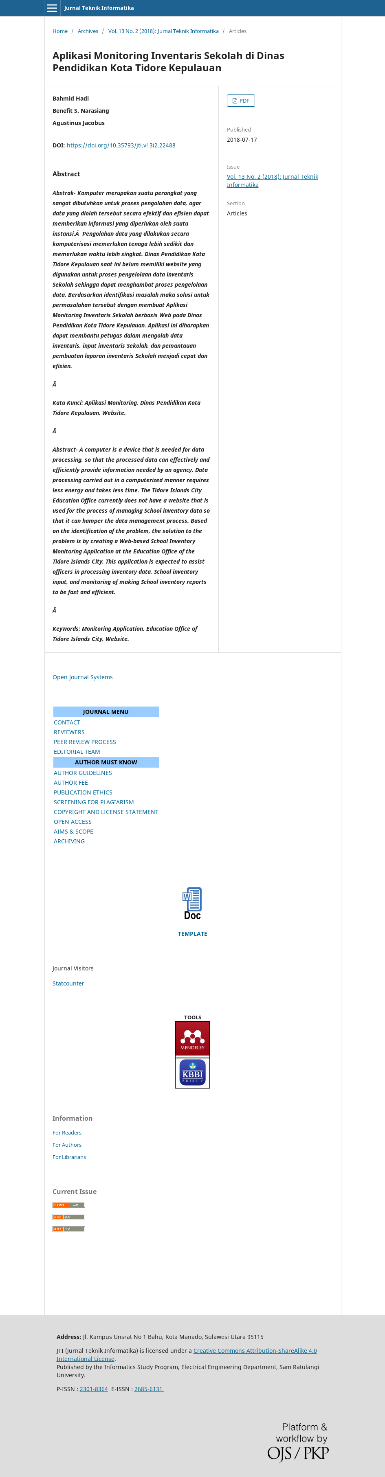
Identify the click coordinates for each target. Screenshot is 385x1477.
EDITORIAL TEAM (77, 751)
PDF (243, 100)
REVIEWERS (69, 732)
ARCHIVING (69, 841)
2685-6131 (149, 1389)
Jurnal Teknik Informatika (99, 7)
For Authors (67, 1144)
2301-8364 (94, 1389)
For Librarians (69, 1157)
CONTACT (67, 722)
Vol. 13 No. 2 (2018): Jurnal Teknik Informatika (163, 31)
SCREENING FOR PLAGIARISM (94, 802)
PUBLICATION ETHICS (83, 792)
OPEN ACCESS (73, 821)
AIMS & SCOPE (73, 831)
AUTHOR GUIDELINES (83, 773)
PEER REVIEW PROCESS (85, 742)
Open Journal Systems (83, 677)
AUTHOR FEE (71, 782)
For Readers (67, 1132)
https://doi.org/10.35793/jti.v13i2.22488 (121, 145)
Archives (88, 31)
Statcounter (68, 983)
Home (60, 31)
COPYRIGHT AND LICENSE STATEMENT (106, 812)
